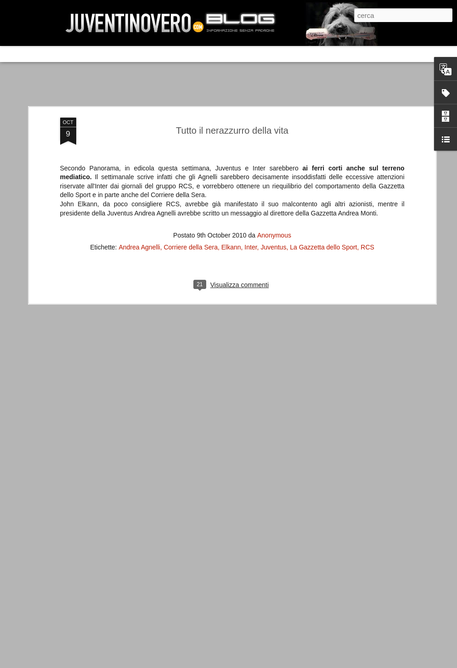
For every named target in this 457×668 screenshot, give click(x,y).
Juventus (273, 188)
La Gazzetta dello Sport (323, 188)
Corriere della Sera (191, 188)
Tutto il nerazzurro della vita (232, 71)
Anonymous (274, 176)
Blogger (358, 660)
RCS (367, 188)
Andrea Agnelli (139, 188)
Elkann (231, 188)
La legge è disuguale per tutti (86, 594)
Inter (250, 188)
